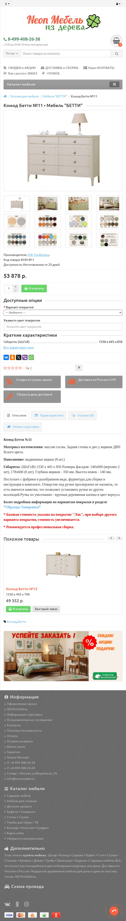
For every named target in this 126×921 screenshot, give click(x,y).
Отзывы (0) (83, 415)
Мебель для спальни (20, 801)
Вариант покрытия (20, 307)
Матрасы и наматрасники (23, 838)
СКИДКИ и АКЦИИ (20, 68)
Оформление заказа (20, 704)
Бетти (22, 621)
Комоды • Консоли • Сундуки (26, 828)
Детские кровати (18, 806)
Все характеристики (19, 347)
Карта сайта (14, 833)
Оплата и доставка (23, 427)
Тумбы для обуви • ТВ (21, 822)
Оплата (10, 736)
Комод (11, 621)
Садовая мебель (17, 795)
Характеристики (49, 415)
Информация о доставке (23, 714)
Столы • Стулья (16, 817)
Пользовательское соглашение (28, 720)
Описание (16, 415)
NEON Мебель (16, 709)
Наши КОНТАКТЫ (98, 68)
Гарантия (12, 752)
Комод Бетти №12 (21, 589)
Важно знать (14, 746)
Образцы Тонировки (22, 507)
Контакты (12, 725)
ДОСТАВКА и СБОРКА (59, 68)
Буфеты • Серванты (19, 812)
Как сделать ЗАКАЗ (20, 73)
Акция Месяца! (16, 757)
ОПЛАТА (51, 73)
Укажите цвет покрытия (22, 320)
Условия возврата (18, 741)
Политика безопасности (23, 730)
